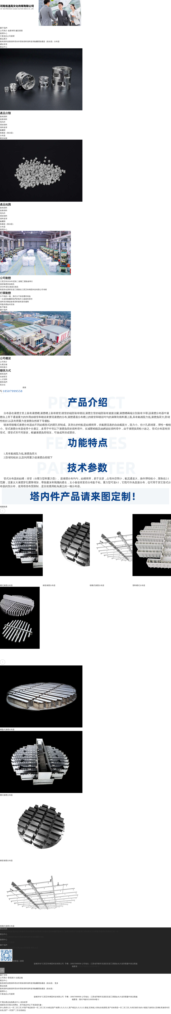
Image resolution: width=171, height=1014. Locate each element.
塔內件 (17, 41)
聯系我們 (3, 374)
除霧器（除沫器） (47, 41)
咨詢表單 (24, 1002)
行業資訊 (3, 36)
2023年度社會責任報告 (9, 287)
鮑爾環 (37, 41)
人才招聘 (3, 379)
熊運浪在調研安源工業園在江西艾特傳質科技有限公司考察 (23, 289)
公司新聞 (10, 36)
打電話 (2, 1002)
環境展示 (3, 367)
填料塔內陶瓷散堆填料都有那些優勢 (14, 302)
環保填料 (23, 41)
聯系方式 (34, 948)
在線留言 (3, 377)
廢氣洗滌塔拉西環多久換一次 (106, 931)
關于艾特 (3, 975)
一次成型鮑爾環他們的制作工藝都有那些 (16, 299)
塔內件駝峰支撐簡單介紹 (35, 931)
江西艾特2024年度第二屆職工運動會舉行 (16, 281)
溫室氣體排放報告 (7, 284)
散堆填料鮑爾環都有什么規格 (57, 931)
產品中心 (3, 980)
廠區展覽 (19, 31)
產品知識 (3, 986)
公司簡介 (3, 31)
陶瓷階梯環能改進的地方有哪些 (12, 931)
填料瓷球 (30, 41)
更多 (42, 937)
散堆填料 (3, 41)
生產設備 (3, 364)
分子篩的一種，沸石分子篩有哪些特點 (15, 296)
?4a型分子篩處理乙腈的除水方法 (82, 931)
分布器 (56, 41)
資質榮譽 (26, 948)
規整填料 (10, 41)
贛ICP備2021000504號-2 (89, 966)
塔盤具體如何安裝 (7, 304)
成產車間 (11, 31)
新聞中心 (3, 991)
